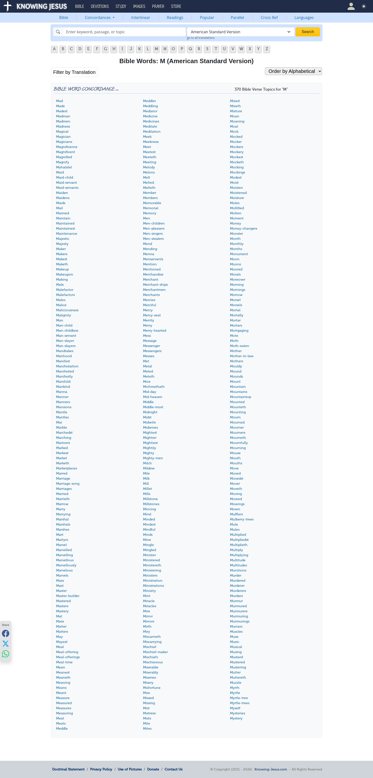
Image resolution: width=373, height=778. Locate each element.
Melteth (149, 188)
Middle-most (153, 407)
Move (234, 468)
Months (236, 249)
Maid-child (64, 177)
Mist (146, 708)
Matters (62, 631)
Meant (61, 693)
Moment (237, 218)
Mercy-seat (152, 315)
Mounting (238, 412)
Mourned (237, 422)
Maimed (62, 213)
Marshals (63, 524)
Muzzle (235, 682)
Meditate (150, 126)
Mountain (238, 387)
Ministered (151, 560)
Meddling (150, 106)
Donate (153, 769)
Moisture (237, 198)
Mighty (148, 453)
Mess (147, 335)
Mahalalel (64, 167)
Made (60, 106)
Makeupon (64, 274)
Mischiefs (150, 657)
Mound (235, 371)
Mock (234, 131)
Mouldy (236, 366)
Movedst (236, 478)
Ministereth (152, 565)
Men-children (154, 223)
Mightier (149, 438)
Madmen (63, 121)
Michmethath (154, 387)
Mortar (235, 320)
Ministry (149, 591)
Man (59, 320)
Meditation (152, 131)
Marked (62, 448)
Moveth (236, 489)
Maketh (62, 264)
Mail (59, 208)
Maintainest (65, 228)
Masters (62, 606)
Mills (146, 494)
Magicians (64, 142)
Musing (236, 652)
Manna (61, 392)
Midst (147, 417)
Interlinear (140, 17)
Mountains (238, 392)
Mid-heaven (152, 397)
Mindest (149, 524)
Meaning (63, 682)
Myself (235, 708)
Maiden (62, 193)
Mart (59, 534)
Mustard (236, 657)
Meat (60, 718)
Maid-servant (66, 182)
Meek (147, 136)
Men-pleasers (153, 228)
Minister (149, 555)
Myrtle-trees (239, 703)
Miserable (150, 667)
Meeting (149, 162)
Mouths (236, 463)
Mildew (149, 468)
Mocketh (237, 162)
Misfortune (152, 688)
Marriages (64, 489)
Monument (239, 254)
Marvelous (64, 570)
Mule (234, 524)
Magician (63, 136)
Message (150, 341)
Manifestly (64, 376)
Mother (236, 351)
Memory (149, 213)
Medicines (151, 121)
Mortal (235, 310)
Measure (63, 698)
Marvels (62, 575)
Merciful (149, 305)
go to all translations (201, 38)
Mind (147, 514)
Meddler (149, 101)
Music (234, 642)
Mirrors (148, 621)
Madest (62, 111)
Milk (146, 478)
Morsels (236, 305)
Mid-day (149, 392)
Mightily (149, 448)
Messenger (151, 346)
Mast (60, 586)
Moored (236, 269)
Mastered (63, 601)
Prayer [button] (158, 6)
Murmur (236, 601)
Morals (235, 274)
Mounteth (238, 407)
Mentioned (152, 269)
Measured (64, 703)
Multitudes (238, 565)
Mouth (235, 458)
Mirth (147, 626)
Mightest (150, 432)
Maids (60, 203)
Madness (63, 126)
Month (235, 239)
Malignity (63, 315)
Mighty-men (153, 458)
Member (149, 193)
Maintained (65, 223)
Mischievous (153, 662)
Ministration (152, 580)
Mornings (237, 290)
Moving (236, 494)
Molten (235, 213)
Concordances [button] (98, 17)
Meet (147, 147)
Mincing (149, 509)
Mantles (62, 417)
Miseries (149, 677)
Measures (63, 708)
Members (150, 198)
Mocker (236, 142)
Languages (304, 17)
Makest (61, 259)
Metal (147, 366)
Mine (147, 540)
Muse (234, 637)
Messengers (152, 351)
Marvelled (64, 550)
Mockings (237, 172)
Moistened (238, 193)
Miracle (149, 601)
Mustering (238, 667)
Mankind (63, 387)
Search (308, 32)
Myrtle (235, 693)
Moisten (236, 188)
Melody (149, 167)
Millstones (151, 504)
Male (60, 284)
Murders (236, 596)
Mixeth (235, 106)
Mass (60, 580)
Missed (148, 698)
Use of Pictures (130, 769)
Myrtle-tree (239, 698)
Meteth (148, 376)
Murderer (237, 586)
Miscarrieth (152, 637)
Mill (146, 483)
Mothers (236, 361)
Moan (234, 116)
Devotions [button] (100, 6)
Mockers (236, 147)
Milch (147, 463)
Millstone (150, 499)
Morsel (235, 300)
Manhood (64, 356)
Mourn (235, 417)
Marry (60, 509)
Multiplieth (238, 545)
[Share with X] (5, 643)
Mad (59, 101)
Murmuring (239, 616)
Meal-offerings (68, 657)
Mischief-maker (155, 652)
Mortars (236, 325)
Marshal (62, 519)
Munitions (238, 570)
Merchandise (153, 274)
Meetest (149, 152)
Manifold (63, 381)
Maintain (63, 218)
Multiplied (238, 534)
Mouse (235, 453)
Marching (63, 438)
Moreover (237, 279)
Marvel (61, 545)
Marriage (63, 478)
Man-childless (67, 330)
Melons (149, 172)
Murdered (237, 580)
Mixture (236, 111)
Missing (149, 703)
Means (61, 688)
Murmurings (239, 621)
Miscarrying (152, 642)
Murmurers (238, 611)
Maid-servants (67, 188)
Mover (235, 483)
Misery (148, 682)
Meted (148, 371)
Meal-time (64, 662)
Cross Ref (269, 17)
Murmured (238, 606)
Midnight (150, 412)
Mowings (237, 504)
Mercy (148, 310)
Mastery (62, 611)
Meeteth (149, 157)
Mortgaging (239, 330)
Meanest (63, 672)
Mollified (237, 208)
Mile (146, 473)
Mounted (237, 402)
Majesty (62, 244)
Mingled (149, 550)
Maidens (62, 198)
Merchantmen (154, 290)
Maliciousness (67, 310)
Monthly (237, 244)
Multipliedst (239, 540)
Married (62, 494)
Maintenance (66, 233)
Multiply (236, 550)
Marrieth (63, 499)
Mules (234, 529)
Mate (60, 621)
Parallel (237, 17)
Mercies (149, 300)
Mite (146, 723)
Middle (148, 402)
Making (62, 279)
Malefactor (64, 290)
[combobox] (241, 31)
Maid (60, 172)
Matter (61, 626)
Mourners (237, 432)
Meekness (151, 142)
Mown (235, 509)
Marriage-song (67, 483)
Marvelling (64, 555)
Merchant (150, 279)
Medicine (150, 116)
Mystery (236, 718)
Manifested (65, 371)
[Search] (124, 31)
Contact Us (173, 769)
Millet (147, 489)
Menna (148, 254)
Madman (63, 116)
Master (61, 591)
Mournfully (239, 443)
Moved (235, 473)
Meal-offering (67, 652)
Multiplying (239, 555)
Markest (62, 453)
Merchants (151, 295)
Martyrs (62, 540)
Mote (234, 335)
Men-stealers (153, 239)
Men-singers (153, 233)
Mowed (236, 499)
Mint (146, 596)
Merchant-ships (155, 284)
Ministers (150, 575)
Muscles (236, 631)
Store (176, 6)
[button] (351, 6)
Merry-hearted (154, 330)
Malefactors (65, 295)
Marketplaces (66, 468)
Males (60, 300)
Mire (146, 611)
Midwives (150, 427)
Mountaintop (240, 397)
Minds (148, 534)
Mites (147, 728)
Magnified (64, 157)
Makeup (62, 269)
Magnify (62, 162)
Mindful (149, 529)
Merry (147, 325)
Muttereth (238, 677)
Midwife (149, 422)
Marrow (62, 504)
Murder (235, 575)
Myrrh (234, 688)
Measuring (64, 713)
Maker (61, 249)
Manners (63, 402)
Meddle (62, 728)
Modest (236, 177)
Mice (147, 381)
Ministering (152, 570)
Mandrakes (64, 351)
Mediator (150, 111)
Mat (59, 616)
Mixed (234, 101)
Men (146, 218)
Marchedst (64, 432)
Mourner (237, 427)
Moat (234, 126)
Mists (147, 718)
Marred (61, 473)
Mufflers (236, 514)
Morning (237, 284)
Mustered (237, 662)
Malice (61, 305)
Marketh (62, 463)
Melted (148, 182)
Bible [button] (79, 6)
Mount (235, 381)
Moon (234, 259)
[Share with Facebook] (5, 634)
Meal (60, 647)
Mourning (238, 448)
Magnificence (66, 147)
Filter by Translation (74, 72)
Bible (63, 17)
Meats (61, 723)
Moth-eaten (239, 346)
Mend (147, 244)
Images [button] (139, 6)
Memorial (150, 208)
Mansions (63, 407)
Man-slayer (65, 341)
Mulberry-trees (242, 519)
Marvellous (65, 560)
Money (235, 223)
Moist (234, 182)
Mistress (149, 713)
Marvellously (66, 565)
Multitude (238, 560)
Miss (146, 693)
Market (61, 458)
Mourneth (238, 438)
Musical (236, 647)
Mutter (235, 672)
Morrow (236, 295)
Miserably (150, 672)
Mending (150, 249)
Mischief (149, 647)
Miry (146, 631)
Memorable (152, 203)
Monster (236, 233)
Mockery (237, 152)
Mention (150, 264)
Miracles (149, 606)
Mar (59, 422)
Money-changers (243, 228)
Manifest (63, 361)
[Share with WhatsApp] (5, 654)
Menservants (153, 259)
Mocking (237, 167)
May (59, 637)
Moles (234, 203)
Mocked (236, 136)
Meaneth (63, 677)
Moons (235, 264)
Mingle (148, 545)
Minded (149, 519)
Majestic (62, 239)
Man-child (64, 325)
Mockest (236, 157)
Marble (61, 427)
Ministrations (153, 586)
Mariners (63, 443)
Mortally (236, 315)
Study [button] (121, 6)
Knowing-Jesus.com (270, 769)
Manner (62, 397)
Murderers (238, 591)
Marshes (62, 529)
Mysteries (237, 713)
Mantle (61, 412)
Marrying (63, 514)
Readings (175, 17)
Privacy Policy (101, 769)
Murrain (236, 626)
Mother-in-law (242, 356)
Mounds (236, 376)
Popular (207, 17)
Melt (146, 177)
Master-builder (67, 596)
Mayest (62, 642)
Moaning (237, 121)
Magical (62, 131)
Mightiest (150, 443)
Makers (61, 254)
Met (146, 361)
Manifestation (67, 366)
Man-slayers (66, 346)
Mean (60, 667)
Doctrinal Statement (68, 769)
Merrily (148, 320)
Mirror (148, 616)
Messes (148, 356)
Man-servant (66, 335)
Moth (234, 341)
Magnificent (65, 152)
